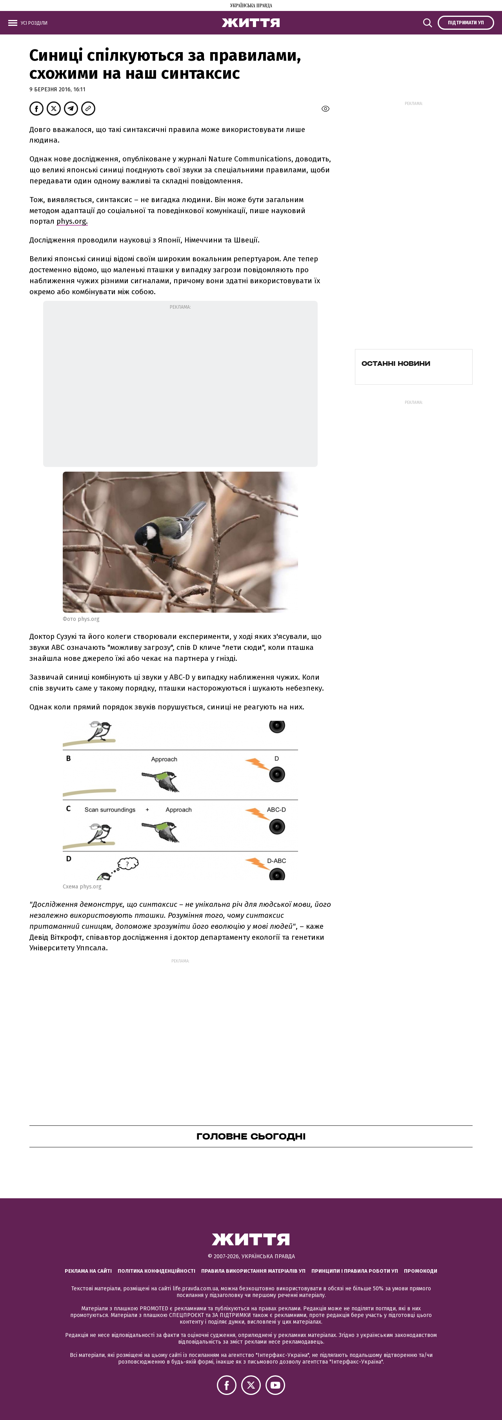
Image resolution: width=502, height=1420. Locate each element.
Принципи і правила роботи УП (354, 1271)
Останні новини (396, 363)
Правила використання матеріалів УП (253, 1271)
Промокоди (420, 1271)
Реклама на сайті (88, 1271)
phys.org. (72, 221)
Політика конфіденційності (156, 1271)
